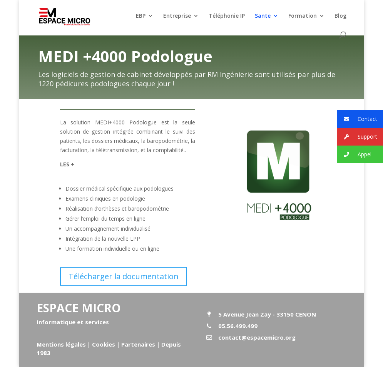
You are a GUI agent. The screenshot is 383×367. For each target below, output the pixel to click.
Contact (357, 119)
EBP (141, 16)
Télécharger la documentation (124, 276)
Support (357, 137)
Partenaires (137, 344)
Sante (263, 16)
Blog (340, 16)
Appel (354, 154)
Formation (302, 16)
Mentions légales (61, 344)
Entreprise (177, 16)
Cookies (103, 344)
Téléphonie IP (227, 16)
